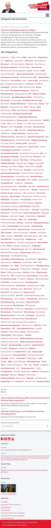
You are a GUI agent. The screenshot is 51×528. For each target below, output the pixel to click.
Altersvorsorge (36, 67)
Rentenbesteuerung (7, 302)
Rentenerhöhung (6, 305)
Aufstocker (30, 84)
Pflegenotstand (42, 272)
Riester (45, 325)
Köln (25, 219)
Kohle (21, 219)
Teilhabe (44, 361)
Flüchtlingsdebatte (35, 160)
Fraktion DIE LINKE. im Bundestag (11, 505)
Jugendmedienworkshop (9, 209)
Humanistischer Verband (9, 203)
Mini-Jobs (28, 249)
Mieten (9, 246)
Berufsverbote (6, 97)
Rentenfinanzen (18, 305)
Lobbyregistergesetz (30, 236)
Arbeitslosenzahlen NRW (28, 77)
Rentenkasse (29, 309)
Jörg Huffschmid (25, 206)
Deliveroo (4, 127)
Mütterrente (36, 252)
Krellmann (19, 223)
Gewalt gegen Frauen (8, 180)
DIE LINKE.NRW (6, 507)
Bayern (38, 87)
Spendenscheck (6, 355)
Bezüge (41, 104)
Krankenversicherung (8, 223)
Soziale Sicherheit (38, 345)
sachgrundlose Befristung (25, 328)
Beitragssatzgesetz (7, 94)
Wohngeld (30, 378)
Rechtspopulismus (32, 282)
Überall (36, 365)
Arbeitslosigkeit (43, 77)
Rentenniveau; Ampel (8, 315)
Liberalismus (42, 232)
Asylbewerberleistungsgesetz (15, 84)
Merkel (3, 246)
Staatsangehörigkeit (20, 355)
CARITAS (46, 120)
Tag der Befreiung (19, 361)
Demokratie (28, 127)
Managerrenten (30, 239)
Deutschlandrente (7, 130)
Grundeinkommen (7, 183)
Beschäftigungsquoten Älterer (22, 97)
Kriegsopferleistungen (41, 223)
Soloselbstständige (15, 345)
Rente (21, 289)
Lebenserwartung (24, 229)
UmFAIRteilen (44, 365)
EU (45, 153)
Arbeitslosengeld (41, 74)
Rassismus (30, 279)
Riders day (37, 325)
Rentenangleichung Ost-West (34, 295)
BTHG (14, 110)
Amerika (36, 70)
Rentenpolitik (40, 315)
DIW (47, 137)
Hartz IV (15, 190)
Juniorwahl (35, 209)
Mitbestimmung (25, 252)
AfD (2, 61)
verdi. (18, 368)
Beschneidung (38, 97)
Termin (3, 365)
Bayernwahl (5, 90)
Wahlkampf (4, 375)
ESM (41, 153)
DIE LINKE (22, 130)
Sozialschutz (23, 348)
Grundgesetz (18, 183)
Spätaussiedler (37, 352)
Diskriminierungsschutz (36, 137)
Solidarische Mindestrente (10, 338)
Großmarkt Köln (43, 180)
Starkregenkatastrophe (35, 355)
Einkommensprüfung (8, 147)
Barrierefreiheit (29, 87)
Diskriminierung (21, 137)
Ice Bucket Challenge (26, 203)
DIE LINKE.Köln (6, 510)
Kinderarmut (5, 213)
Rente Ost (19, 295)
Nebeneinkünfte (30, 259)
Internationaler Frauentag (9, 206)
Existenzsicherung (26, 156)
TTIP (25, 365)
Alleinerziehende (40, 61)
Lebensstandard (6, 232)
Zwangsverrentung (42, 381)
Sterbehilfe (4, 358)
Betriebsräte (5, 104)
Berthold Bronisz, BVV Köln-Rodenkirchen (13, 516)
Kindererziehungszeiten (32, 213)
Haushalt (34, 190)
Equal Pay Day (33, 147)
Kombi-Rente (32, 219)
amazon (29, 70)
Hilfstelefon (5, 196)
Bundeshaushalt (35, 110)
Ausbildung (39, 84)
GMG (29, 180)
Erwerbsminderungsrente (9, 153)
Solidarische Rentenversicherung (31, 338)
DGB (16, 130)
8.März (24, 57)
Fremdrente (13, 166)
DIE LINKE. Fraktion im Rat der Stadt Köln (13, 513)
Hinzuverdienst (15, 196)
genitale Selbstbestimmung (10, 173)
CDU (9, 123)
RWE (13, 328)
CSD (24, 123)
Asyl (2, 84)
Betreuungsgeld (16, 100)
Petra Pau (26, 272)
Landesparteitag (37, 226)
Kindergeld (45, 213)
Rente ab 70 (5, 292)
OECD (16, 266)
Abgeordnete (32, 57)
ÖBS (11, 266)
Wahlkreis (13, 375)
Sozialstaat (32, 348)
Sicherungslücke (18, 335)
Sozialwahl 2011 (20, 352)
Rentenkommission (41, 309)
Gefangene (27, 170)
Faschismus (37, 156)
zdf (13, 381)
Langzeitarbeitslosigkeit (8, 229)
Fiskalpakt (15, 160)
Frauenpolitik (39, 163)
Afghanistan (9, 61)
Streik (40, 358)
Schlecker (38, 328)
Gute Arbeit (23, 186)
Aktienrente (29, 61)
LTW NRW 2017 (6, 239)
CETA (14, 123)
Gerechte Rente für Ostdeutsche (32, 173)
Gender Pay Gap (38, 170)
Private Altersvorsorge (8, 279)
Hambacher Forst (43, 186)
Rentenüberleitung (18, 318)
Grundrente (28, 183)
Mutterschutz (5, 256)
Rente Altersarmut (16, 292)
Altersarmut (5, 64)
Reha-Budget (5, 289)
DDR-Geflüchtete (38, 123)
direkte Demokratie (18, 133)
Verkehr (38, 368)
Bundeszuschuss (22, 120)
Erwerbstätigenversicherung (29, 153)
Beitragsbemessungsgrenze (19, 90)
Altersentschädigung (17, 64)
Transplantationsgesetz (14, 365)
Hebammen (18, 193)
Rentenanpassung (7, 299)
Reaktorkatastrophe (42, 279)
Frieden (20, 166)
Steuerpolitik (20, 358)
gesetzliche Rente (37, 176)
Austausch (14, 87)
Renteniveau (19, 309)
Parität (3, 272)
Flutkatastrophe (21, 163)
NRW (40, 262)
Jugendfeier (36, 206)
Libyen (3, 236)
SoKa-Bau (28, 335)
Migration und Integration (22, 246)
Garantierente (17, 170)
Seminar (23, 332)
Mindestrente (5, 249)
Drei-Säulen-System (7, 143)
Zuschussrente (30, 381)
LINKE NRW (18, 236)
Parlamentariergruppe (14, 272)
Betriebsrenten (32, 104)
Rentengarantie (30, 305)
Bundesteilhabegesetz (8, 120)
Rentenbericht (43, 299)
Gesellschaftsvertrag (22, 176)
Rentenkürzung (29, 312)
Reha (42, 285)
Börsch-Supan (5, 110)
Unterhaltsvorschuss (8, 368)
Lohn (40, 236)
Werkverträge (31, 375)
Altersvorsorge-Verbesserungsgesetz (13, 70)
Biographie (4, 107)
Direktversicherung (7, 137)
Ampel (42, 70)
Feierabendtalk (6, 160)
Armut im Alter (33, 80)
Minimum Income (39, 249)
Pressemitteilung (32, 276)
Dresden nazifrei (21, 143)
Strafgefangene (32, 358)
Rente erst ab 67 (29, 292)
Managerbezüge (18, 239)
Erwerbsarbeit (26, 150)
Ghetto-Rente (21, 180)
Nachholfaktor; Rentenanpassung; (12, 259)
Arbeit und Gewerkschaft (25, 74)
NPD (35, 262)
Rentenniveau (40, 312)
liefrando (10, 236)
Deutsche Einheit (39, 127)
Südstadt (4, 361)
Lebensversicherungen (20, 232)
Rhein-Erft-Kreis (27, 325)
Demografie (18, 127)
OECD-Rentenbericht (27, 266)
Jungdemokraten (24, 209)
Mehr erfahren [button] (22, 525)
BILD (47, 104)
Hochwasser (15, 199)
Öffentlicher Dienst (42, 266)
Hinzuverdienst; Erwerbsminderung (34, 196)
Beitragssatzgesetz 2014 (23, 94)
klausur (22, 216)
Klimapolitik (41, 216)
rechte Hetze (5, 282)
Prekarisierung (20, 276)
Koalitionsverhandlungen (9, 219)
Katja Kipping (44, 209)
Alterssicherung (40, 64)
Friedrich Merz (30, 166)
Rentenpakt (30, 315)
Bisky (26, 107)
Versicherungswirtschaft (22, 371)
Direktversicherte (33, 133)
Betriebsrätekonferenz (18, 104)
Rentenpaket (21, 315)
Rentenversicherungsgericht (10, 325)
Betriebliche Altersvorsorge (32, 100)
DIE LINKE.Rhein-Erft (8, 518)
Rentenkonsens (6, 312)
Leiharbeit (33, 232)
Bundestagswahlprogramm (28, 117)
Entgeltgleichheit (21, 147)
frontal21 (39, 166)
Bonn (39, 107)
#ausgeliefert (5, 57)
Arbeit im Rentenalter (8, 74)
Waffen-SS (35, 371)
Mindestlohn (36, 246)
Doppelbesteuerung (7, 140)
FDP (44, 156)
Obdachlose (5, 266)
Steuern (12, 358)
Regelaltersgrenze (33, 285)
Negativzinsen (42, 259)
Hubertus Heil (37, 199)
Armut (24, 80)
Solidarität (4, 345)
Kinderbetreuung (16, 213)
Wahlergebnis (44, 371)
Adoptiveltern (43, 57)
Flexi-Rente (24, 160)
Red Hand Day (21, 285)
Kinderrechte (13, 216)
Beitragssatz (34, 90)
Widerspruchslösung (8, 378)
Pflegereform (5, 276)
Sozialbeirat (27, 345)
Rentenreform (5, 318)
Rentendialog (20, 302)
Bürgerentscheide (35, 120)
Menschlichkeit (42, 242)
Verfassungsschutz (27, 368)
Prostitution (22, 279)
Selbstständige (14, 332)
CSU (29, 123)
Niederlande (17, 262)
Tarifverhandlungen (33, 361)
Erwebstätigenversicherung (10, 150)
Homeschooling (25, 199)
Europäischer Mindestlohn (10, 156)
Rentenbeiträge (32, 299)
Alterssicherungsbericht (9, 67)
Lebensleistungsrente (38, 229)
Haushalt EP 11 (44, 190)
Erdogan (42, 147)
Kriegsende (28, 223)
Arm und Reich (16, 80)
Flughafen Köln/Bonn (8, 163)
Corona (19, 123)
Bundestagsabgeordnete (9, 117)
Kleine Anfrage (31, 216)
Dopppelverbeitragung (39, 140)
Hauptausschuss (24, 190)
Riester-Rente (5, 328)
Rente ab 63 (28, 289)
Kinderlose (4, 216)
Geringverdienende (7, 176)
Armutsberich (44, 80)
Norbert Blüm (27, 262)
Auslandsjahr (5, 87)
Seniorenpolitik (6, 335)
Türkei (30, 365)
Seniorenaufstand (33, 332)
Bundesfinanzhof (23, 110)
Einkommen (32, 143)
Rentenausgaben (19, 299)
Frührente (4, 170)
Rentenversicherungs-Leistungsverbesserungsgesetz (18, 322)
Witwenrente (20, 378)
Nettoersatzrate (6, 262)
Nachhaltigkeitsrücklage (19, 256)
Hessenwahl (41, 193)
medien (40, 239)
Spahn (29, 352)
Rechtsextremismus (17, 282)
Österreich (36, 269)
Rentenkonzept (18, 312)
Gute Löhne (32, 186)
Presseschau (43, 276)
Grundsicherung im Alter (9, 186)
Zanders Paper (6, 381)
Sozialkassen (13, 348)
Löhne (45, 236)
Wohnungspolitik (40, 378)
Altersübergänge (24, 67)
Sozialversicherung (7, 352)
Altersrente (29, 64)
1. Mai (13, 57)
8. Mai (18, 57)
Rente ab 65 (37, 289)
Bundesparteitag (6, 114)
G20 (10, 170)
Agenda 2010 (18, 61)
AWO (21, 87)
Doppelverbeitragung (23, 140)
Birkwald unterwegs (16, 107)
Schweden (4, 332)
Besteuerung (5, 100)
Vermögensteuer (6, 371)
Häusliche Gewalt (7, 193)
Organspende (14, 269)
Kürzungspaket (25, 226)
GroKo (34, 180)
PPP (12, 276)
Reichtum (14, 289)
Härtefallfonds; (6, 190)
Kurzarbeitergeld (13, 226)
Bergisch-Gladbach (39, 94)
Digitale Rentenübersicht (36, 130)
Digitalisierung (5, 133)
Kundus (3, 226)
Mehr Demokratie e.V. (8, 242)
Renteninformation (7, 309)
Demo (11, 127)
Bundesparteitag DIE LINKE (22, 114)
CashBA (3, 123)
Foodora (31, 163)
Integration (38, 203)
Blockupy (32, 107)
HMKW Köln (5, 199)
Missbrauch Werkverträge (10, 252)
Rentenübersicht (31, 318)
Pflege (33, 272)
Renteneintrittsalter (32, 302)
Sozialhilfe (4, 348)
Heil (24, 193)
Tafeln (10, 361)
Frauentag (4, 166)
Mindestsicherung (17, 249)
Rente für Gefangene (8, 295)
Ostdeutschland (25, 269)
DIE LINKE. (5, 502)
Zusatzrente (19, 381)
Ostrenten (44, 269)
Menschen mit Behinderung (26, 242)
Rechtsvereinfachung (8, 285)
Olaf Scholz (4, 269)
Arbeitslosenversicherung (10, 77)
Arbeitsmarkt (5, 80)
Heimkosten (31, 193)
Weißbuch (21, 375)
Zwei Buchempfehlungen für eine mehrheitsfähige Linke (16, 450)
